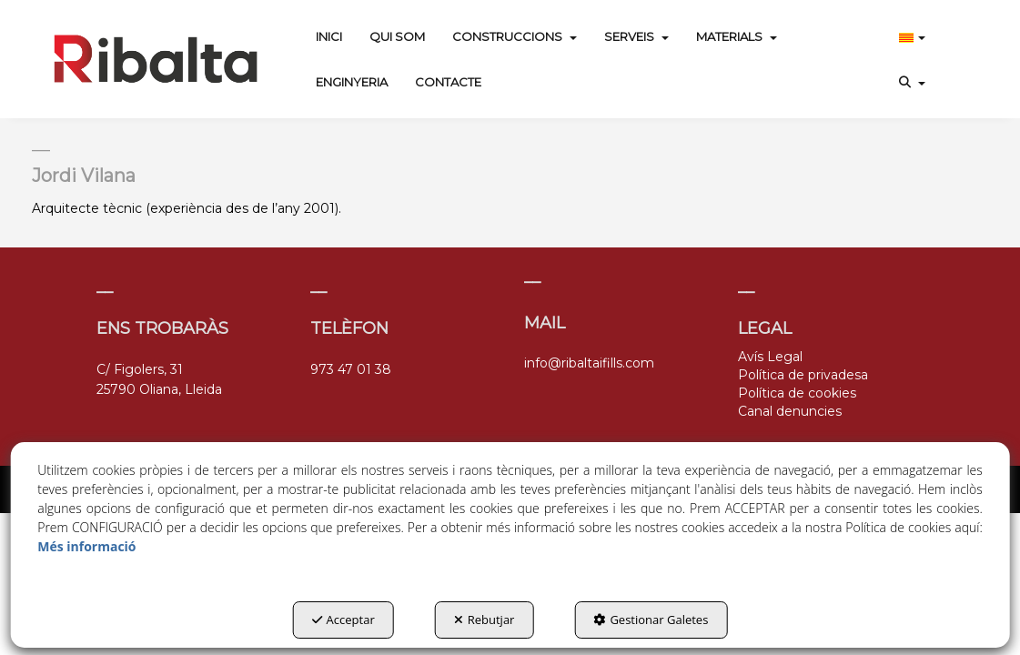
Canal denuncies (790, 411)
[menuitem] (329, 36)
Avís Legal (770, 356)
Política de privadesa (803, 375)
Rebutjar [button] (484, 619)
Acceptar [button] (343, 619)
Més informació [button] (86, 546)
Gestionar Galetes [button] (650, 619)
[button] (155, 59)
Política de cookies (797, 393)
